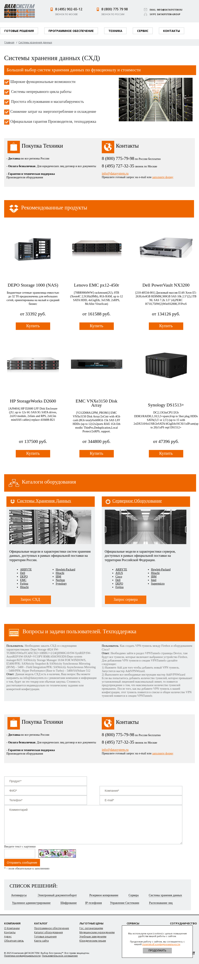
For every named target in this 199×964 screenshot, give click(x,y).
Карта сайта (41, 940)
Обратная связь (14, 940)
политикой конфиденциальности (161, 944)
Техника (115, 31)
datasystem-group (168, 14)
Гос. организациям (91, 928)
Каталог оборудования (48, 932)
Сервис (142, 31)
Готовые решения (19, 31)
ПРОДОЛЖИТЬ (157, 950)
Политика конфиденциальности (22, 955)
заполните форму (162, 177)
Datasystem (19, 11)
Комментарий (93, 824)
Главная (9, 42)
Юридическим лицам (92, 940)
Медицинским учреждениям (97, 932)
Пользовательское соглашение (60, 955)
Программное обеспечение (71, 31)
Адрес (8, 936)
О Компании (12, 928)
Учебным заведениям (92, 936)
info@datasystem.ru (169, 9)
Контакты (171, 31)
